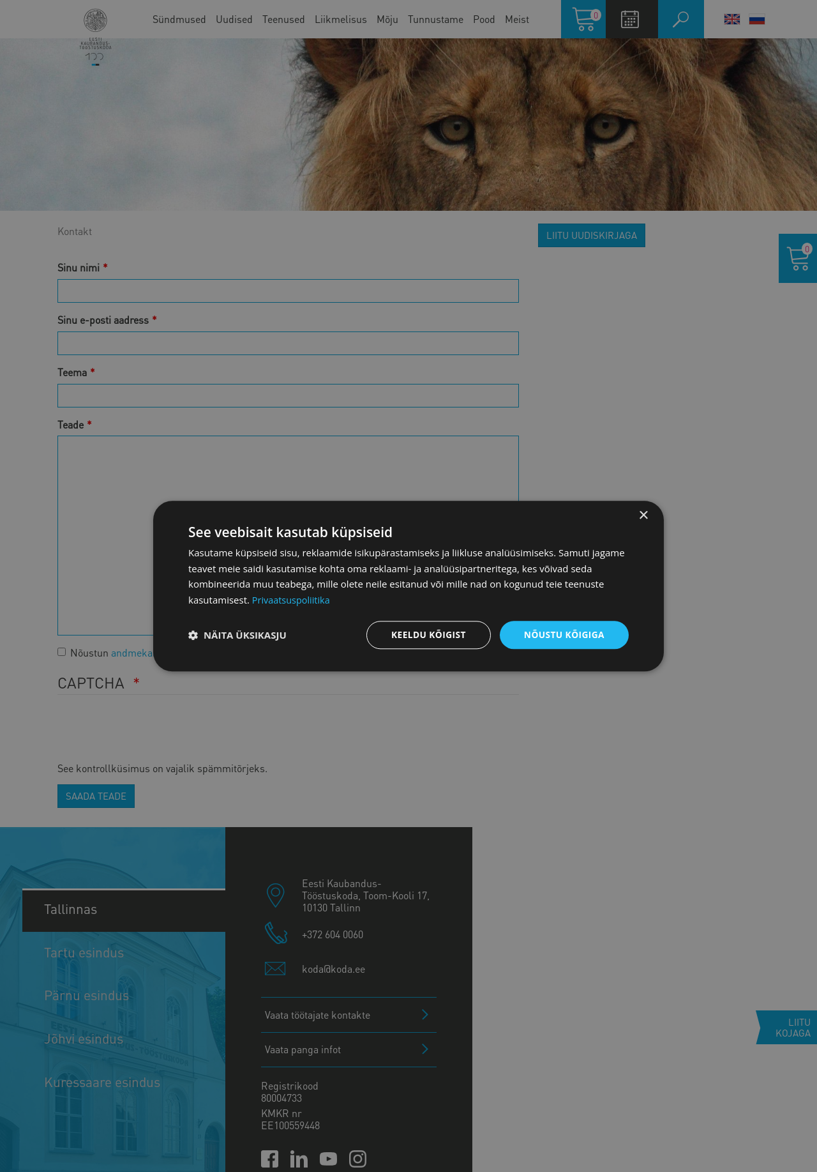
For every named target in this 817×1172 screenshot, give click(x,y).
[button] (237, 635)
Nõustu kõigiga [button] (563, 634)
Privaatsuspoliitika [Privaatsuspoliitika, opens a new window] (292, 599)
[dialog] (408, 585)
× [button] (643, 515)
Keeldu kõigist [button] (427, 634)
